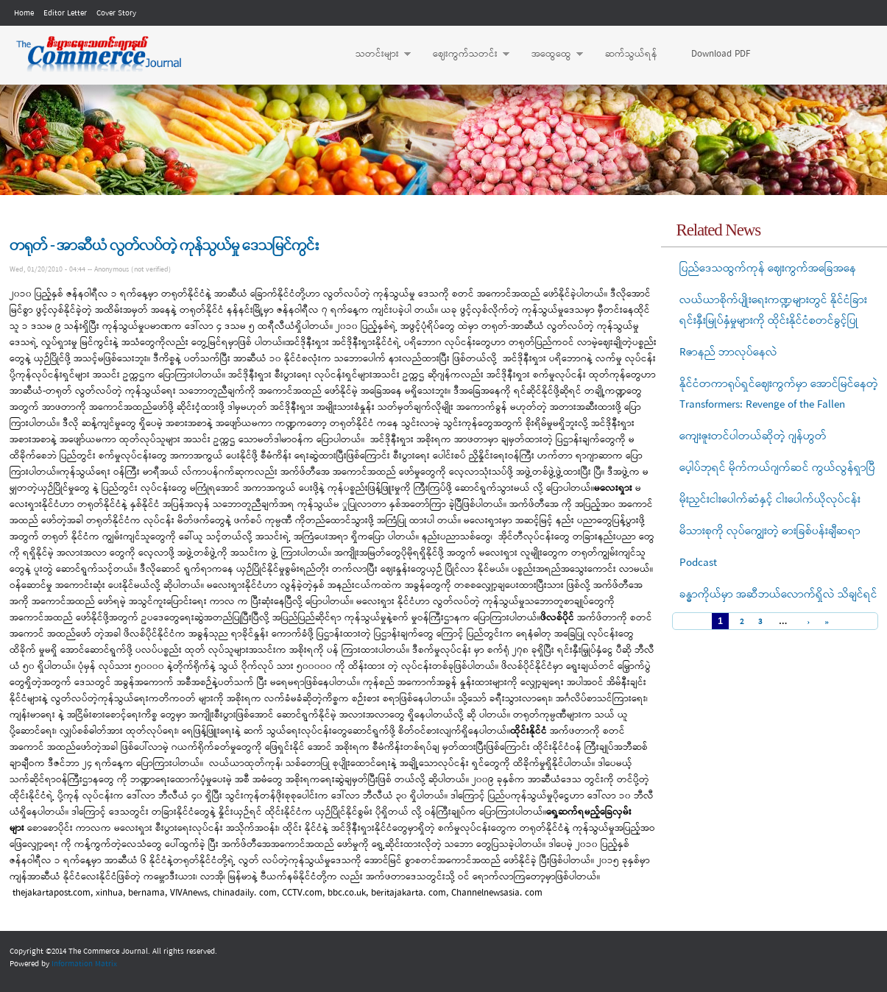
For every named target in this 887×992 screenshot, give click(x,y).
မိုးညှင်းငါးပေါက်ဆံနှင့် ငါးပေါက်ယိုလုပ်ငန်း (770, 500)
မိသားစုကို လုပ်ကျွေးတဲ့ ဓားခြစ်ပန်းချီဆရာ (770, 531)
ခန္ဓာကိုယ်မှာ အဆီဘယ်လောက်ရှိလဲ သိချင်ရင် (778, 594)
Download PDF (720, 54)
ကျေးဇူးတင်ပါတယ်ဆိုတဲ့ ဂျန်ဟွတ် (753, 436)
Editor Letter (65, 13)
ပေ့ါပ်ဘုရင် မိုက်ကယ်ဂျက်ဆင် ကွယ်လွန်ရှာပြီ (777, 468)
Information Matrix (84, 964)
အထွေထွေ (550, 54)
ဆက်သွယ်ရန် (631, 54)
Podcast (698, 563)
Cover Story (116, 13)
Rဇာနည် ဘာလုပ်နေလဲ (728, 352)
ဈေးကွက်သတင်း (463, 54)
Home (24, 13)
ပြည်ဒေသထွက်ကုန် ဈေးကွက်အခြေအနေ (767, 268)
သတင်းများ (376, 54)
